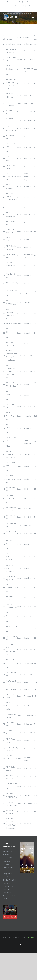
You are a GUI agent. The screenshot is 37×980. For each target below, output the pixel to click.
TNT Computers (29, 937)
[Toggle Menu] (33, 17)
